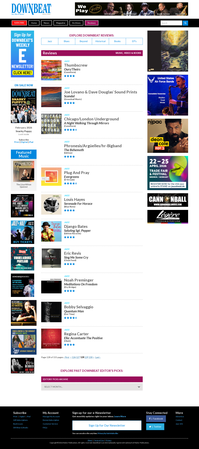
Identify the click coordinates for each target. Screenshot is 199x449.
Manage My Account (51, 416)
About (90, 440)
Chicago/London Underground (91, 118)
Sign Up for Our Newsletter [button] (107, 425)
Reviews (92, 23)
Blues (66, 41)
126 (74, 357)
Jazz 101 (179, 424)
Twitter (155, 426)
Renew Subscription (51, 420)
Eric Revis (72, 253)
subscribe (19, 23)
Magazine (60, 23)
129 (86, 357)
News (46, 23)
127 (78, 357)
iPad (31, 142)
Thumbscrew (75, 65)
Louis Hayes (74, 199)
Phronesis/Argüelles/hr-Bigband (93, 145)
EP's (134, 41)
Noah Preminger (79, 280)
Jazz (50, 41)
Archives (76, 23)
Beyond (84, 41)
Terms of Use (99, 440)
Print (16, 142)
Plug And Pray (76, 172)
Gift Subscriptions (20, 420)
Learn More (120, 416)
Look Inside (23, 134)
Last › (98, 357)
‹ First (66, 357)
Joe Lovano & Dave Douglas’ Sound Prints (100, 92)
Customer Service (50, 424)
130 (91, 357)
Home (34, 23)
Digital (24, 142)
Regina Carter (76, 333)
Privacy (108, 440)
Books (117, 41)
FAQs (45, 427)
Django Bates (76, 226)
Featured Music (23, 154)
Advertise (180, 416)
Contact (179, 420)
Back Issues (18, 424)
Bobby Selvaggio (78, 306)
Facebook (156, 418)
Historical (100, 41)
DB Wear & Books (20, 427)
